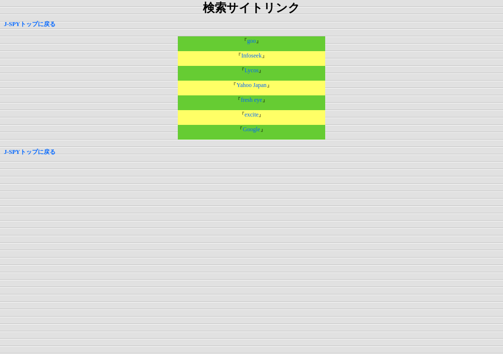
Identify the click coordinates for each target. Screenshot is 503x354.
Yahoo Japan (251, 85)
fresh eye (251, 99)
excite (252, 114)
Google (251, 129)
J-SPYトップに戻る (30, 24)
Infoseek (251, 55)
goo (251, 40)
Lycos (252, 70)
